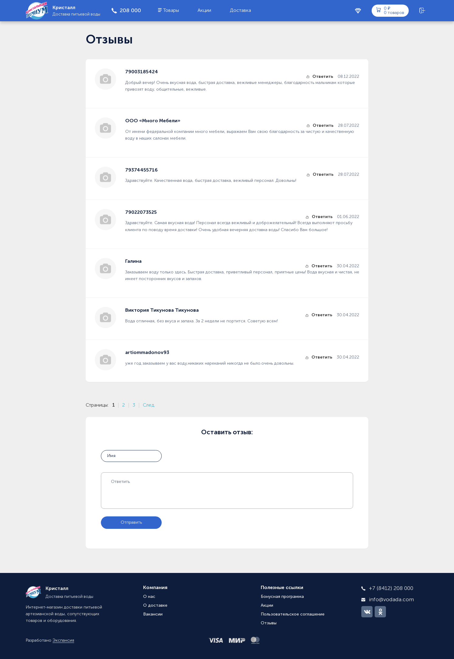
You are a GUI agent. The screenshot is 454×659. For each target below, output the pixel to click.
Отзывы (269, 623)
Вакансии (153, 614)
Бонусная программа (282, 597)
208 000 (130, 10)
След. (149, 405)
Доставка (240, 10)
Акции (204, 10)
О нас (149, 597)
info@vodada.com (391, 599)
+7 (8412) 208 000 (391, 588)
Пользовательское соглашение (293, 614)
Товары (171, 10)
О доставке (155, 605)
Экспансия (63, 640)
